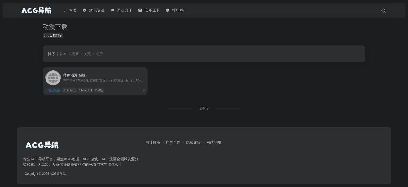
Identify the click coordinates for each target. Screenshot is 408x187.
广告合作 (173, 142)
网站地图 (213, 142)
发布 (63, 54)
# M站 (99, 90)
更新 (75, 54)
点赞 (99, 54)
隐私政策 (193, 142)
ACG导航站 (58, 174)
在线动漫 (53, 90)
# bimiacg (69, 90)
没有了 (204, 108)
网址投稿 (152, 142)
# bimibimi (85, 90)
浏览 (87, 54)
